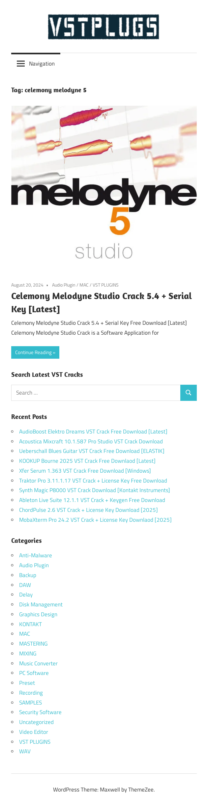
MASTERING (33, 643)
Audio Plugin (63, 284)
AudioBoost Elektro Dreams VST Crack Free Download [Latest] (93, 431)
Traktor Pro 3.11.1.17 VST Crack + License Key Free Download (93, 480)
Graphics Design (38, 614)
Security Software (40, 712)
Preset (27, 683)
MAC (84, 284)
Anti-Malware (35, 555)
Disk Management (41, 604)
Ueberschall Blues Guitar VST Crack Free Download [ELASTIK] (91, 451)
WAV (25, 751)
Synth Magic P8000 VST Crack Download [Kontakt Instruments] (94, 490)
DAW (25, 585)
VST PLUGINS (106, 284)
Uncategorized (36, 722)
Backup (27, 575)
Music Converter (38, 663)
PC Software (34, 673)
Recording (31, 692)
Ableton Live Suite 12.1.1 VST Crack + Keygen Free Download (92, 500)
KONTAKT (30, 624)
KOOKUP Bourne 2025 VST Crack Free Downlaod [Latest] (87, 461)
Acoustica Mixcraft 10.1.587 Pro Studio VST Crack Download (91, 441)
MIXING (27, 653)
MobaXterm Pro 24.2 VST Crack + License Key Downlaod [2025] (95, 519)
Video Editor (33, 732)
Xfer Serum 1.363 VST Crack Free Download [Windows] (85, 470)
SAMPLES (30, 702)
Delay (26, 594)
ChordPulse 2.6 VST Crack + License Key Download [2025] (88, 510)
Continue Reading (33, 352)
